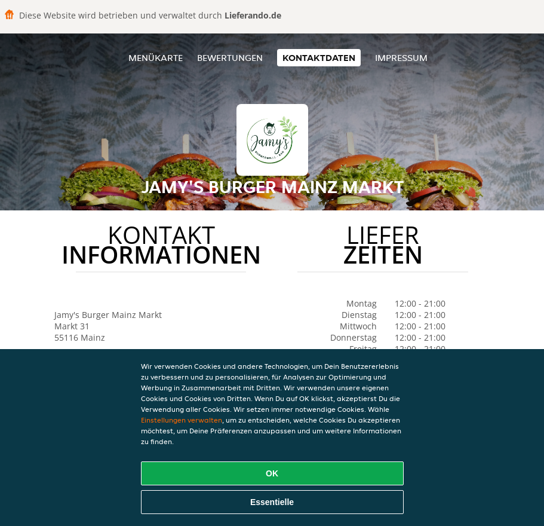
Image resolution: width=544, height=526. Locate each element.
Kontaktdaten (318, 57)
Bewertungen (230, 57)
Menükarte (155, 57)
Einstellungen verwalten (181, 419)
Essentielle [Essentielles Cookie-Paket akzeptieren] (272, 502)
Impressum (401, 57)
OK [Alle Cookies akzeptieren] (272, 473)
